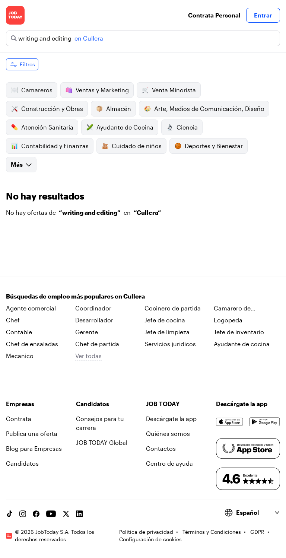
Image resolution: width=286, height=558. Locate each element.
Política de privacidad (146, 532)
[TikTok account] (9, 513)
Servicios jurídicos (170, 343)
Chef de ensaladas (32, 343)
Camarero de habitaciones (232, 308)
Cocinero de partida (172, 308)
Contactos (161, 448)
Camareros (32, 90)
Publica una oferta (31, 433)
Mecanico (20, 355)
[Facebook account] (36, 513)
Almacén (113, 108)
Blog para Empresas (34, 448)
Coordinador (93, 308)
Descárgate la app (171, 418)
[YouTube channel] (51, 513)
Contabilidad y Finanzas (50, 146)
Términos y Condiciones (211, 532)
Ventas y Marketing (97, 90)
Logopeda (228, 319)
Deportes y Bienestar (208, 146)
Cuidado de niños (131, 146)
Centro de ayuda (169, 463)
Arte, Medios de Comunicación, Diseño (204, 108)
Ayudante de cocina (242, 343)
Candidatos (22, 463)
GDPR (257, 532)
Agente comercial (31, 308)
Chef (13, 319)
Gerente (86, 331)
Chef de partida (97, 343)
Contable (19, 331)
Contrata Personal (214, 15)
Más (21, 164)
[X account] (66, 513)
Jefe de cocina (164, 319)
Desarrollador (94, 319)
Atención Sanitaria (42, 127)
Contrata (18, 418)
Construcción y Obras (47, 108)
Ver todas (88, 355)
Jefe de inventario (239, 331)
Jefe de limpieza (167, 331)
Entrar (263, 15)
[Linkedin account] (79, 513)
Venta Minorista (169, 90)
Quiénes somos (168, 433)
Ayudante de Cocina (119, 127)
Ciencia (182, 127)
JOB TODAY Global (101, 442)
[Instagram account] (22, 513)
